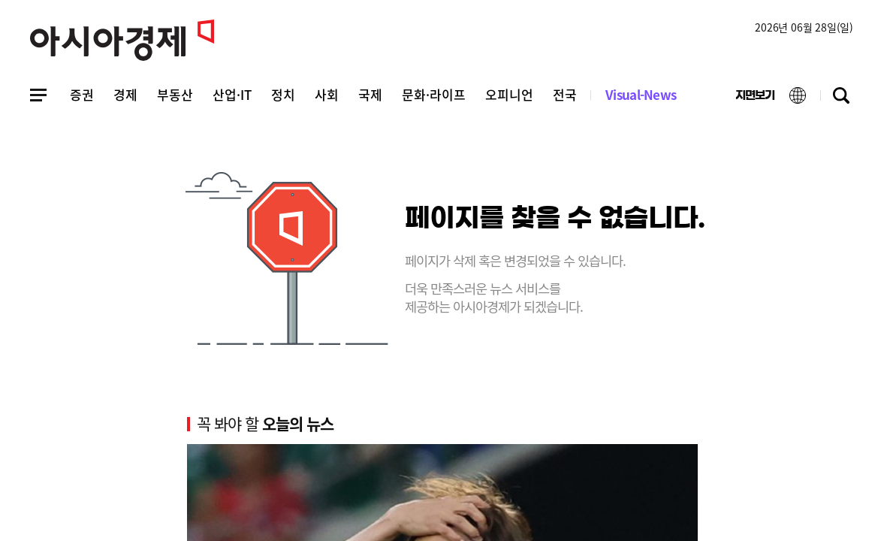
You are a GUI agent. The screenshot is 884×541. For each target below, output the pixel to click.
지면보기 (744, 98)
